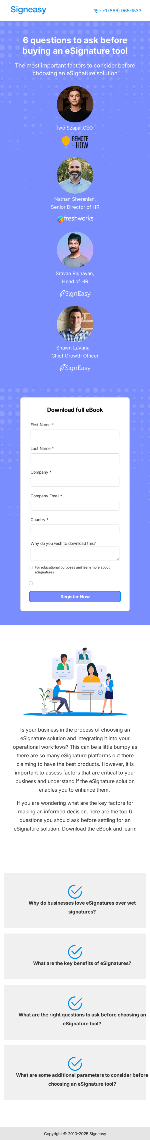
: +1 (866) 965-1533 (120, 10)
